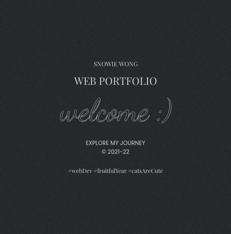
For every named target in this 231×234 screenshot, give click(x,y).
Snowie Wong (115, 6)
